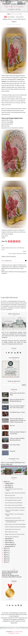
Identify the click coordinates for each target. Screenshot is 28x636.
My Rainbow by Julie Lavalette (13, 518)
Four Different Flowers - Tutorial (17, 412)
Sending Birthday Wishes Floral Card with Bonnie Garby (14, 521)
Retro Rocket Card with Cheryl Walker (15, 508)
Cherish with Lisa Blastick (12, 537)
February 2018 (9, 545)
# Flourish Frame (19, 17)
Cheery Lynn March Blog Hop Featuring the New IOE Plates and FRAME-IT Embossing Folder (17, 420)
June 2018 (8, 487)
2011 (5, 560)
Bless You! (12, 426)
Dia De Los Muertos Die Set (9, 573)
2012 (5, 558)
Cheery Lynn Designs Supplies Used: (12, 118)
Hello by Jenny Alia (10, 495)
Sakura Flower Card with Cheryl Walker (15, 524)
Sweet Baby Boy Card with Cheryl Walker (13, 489)
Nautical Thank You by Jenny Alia (14, 498)
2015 (5, 552)
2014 (5, 554)
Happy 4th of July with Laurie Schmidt (15, 493)
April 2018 (8, 541)
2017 (5, 548)
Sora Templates (16, 632)
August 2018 (9, 483)
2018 (5, 482)
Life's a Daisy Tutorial (15, 445)
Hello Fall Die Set (7, 574)
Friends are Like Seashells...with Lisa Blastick (14, 511)
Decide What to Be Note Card (12, 529)
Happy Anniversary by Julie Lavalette (14, 534)
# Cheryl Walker (11, 17)
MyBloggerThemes (14, 633)
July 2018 (8, 485)
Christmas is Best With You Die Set (11, 577)
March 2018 (8, 543)
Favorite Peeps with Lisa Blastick (13, 503)
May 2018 (8, 539)
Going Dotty (12, 451)
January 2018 (9, 547)
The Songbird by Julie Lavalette (13, 500)
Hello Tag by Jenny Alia (11, 532)
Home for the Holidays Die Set (10, 575)
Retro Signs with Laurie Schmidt (13, 505)
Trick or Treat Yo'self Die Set (10, 571)
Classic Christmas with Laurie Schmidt (15, 527)
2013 (5, 556)
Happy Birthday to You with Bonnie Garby (14, 515)
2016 (5, 550)
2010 (5, 562)
